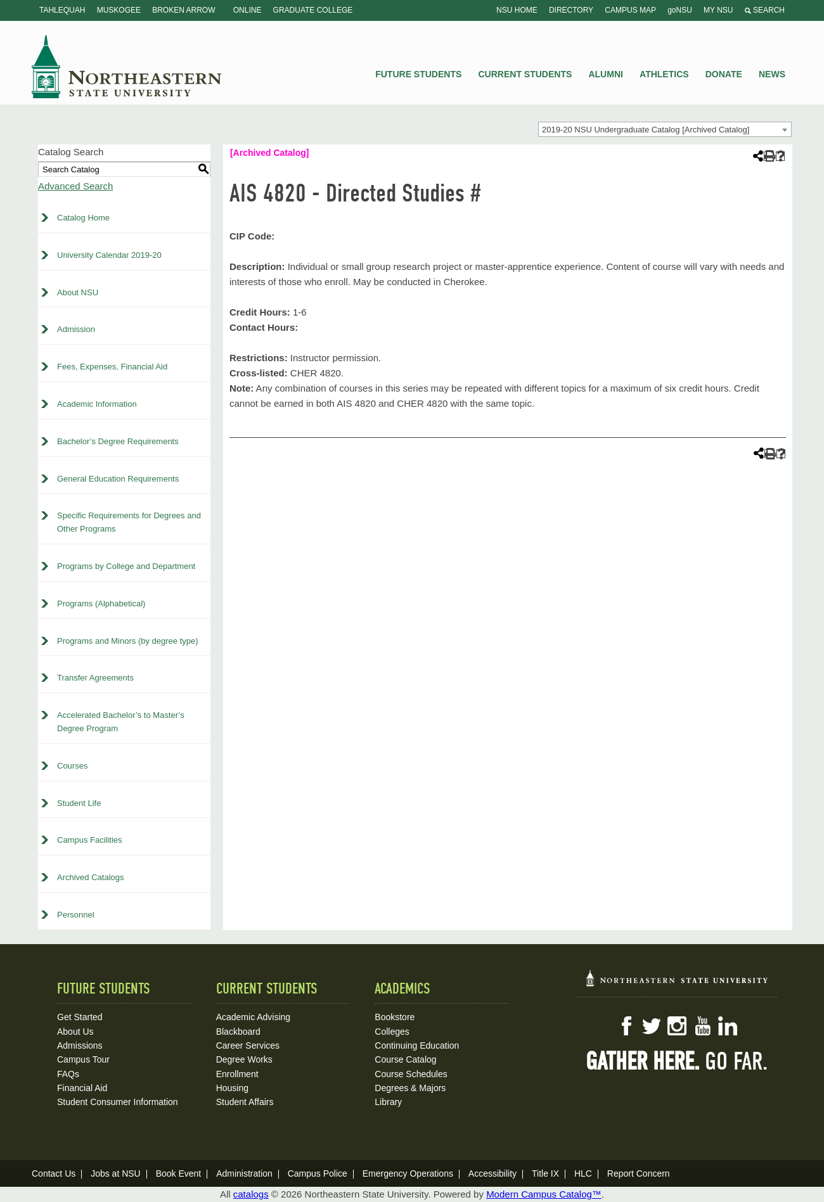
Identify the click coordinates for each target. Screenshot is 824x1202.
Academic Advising (253, 1017)
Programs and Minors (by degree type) (127, 641)
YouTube (702, 1025)
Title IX (545, 1173)
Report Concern (638, 1173)
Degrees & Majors (410, 1088)
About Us (75, 1031)
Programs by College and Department (126, 566)
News (772, 74)
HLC (583, 1173)
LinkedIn (727, 1025)
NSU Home (517, 10)
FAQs (68, 1074)
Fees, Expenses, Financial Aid (112, 366)
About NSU (77, 292)
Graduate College (313, 10)
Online (247, 10)
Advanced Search (75, 186)
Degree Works (244, 1059)
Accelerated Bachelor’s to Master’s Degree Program (120, 721)
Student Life (79, 803)
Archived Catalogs (90, 877)
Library (388, 1102)
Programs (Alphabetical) (101, 603)
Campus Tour (83, 1059)
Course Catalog (405, 1059)
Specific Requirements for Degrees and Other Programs (129, 522)
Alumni (605, 74)
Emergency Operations (408, 1173)
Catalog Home (83, 217)
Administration (244, 1173)
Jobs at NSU (116, 1173)
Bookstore (395, 1017)
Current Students (525, 74)
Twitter (651, 1025)
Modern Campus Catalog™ (544, 1194)
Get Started (80, 1017)
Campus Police (317, 1173)
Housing (232, 1088)
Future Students (418, 74)
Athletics (664, 74)
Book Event (179, 1173)
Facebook (626, 1025)
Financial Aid (82, 1088)
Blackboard (238, 1031)
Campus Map (630, 10)
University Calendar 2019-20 (109, 255)
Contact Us (53, 1173)
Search (765, 10)
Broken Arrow (183, 10)
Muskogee (119, 10)
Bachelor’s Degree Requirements (118, 441)
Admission (76, 329)
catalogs (251, 1194)
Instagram (676, 1025)
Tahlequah (62, 10)
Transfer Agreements (95, 677)
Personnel (75, 914)
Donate (723, 74)
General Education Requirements (118, 478)
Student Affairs (245, 1102)
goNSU (679, 10)
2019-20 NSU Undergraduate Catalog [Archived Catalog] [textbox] (645, 129)
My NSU (718, 10)
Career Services (248, 1045)
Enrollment (237, 1074)
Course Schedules (411, 1074)
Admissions (80, 1045)
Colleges (392, 1031)
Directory (571, 10)
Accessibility (492, 1173)
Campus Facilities (89, 840)
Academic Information (97, 404)
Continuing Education (417, 1045)
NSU (127, 66)
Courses (72, 765)
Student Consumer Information (117, 1102)
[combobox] (665, 129)
